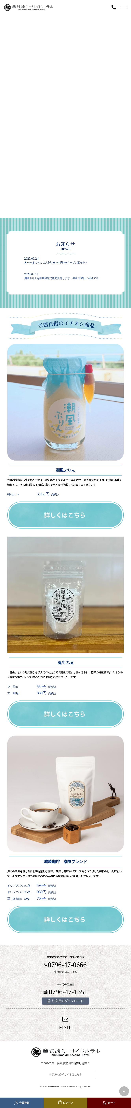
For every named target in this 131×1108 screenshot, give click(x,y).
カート (111, 1102)
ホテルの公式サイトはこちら (65, 1074)
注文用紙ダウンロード (67, 1001)
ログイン (68, 1102)
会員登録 (24, 1102)
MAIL (65, 1027)
